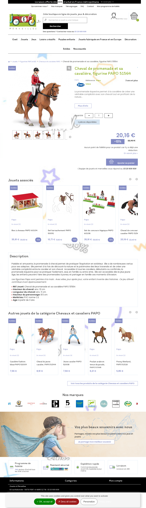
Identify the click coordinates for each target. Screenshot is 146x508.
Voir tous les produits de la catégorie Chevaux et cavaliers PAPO (102, 372)
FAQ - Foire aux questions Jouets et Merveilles (20, 485)
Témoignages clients (18, 489)
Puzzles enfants (66, 38)
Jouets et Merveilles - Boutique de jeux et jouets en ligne (21, 479)
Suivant (70, 136)
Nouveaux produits (45, 477)
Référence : (91, 80)
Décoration (130, 38)
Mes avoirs (113, 477)
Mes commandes (116, 474)
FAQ (82, 6)
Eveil (15, 38)
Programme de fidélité (19, 492)
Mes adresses (114, 480)
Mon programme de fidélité (108, 6)
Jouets (24, 38)
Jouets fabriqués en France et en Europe (99, 38)
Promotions (42, 474)
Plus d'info (83, 105)
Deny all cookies (67, 501)
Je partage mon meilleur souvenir (94, 430)
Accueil (13, 474)
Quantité (79, 114)
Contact (90, 6)
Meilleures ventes (44, 480)
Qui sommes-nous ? (39, 6)
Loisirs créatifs (47, 38)
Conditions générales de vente (47, 489)
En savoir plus (106, 2)
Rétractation (42, 482)
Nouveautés (79, 47)
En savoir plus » (131, 152)
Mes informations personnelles (121, 482)
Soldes (66, 47)
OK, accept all (44, 501)
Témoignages (71, 6)
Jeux (33, 38)
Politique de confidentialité (48, 485)
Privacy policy (105, 501)
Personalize (89, 501)
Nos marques (57, 6)
